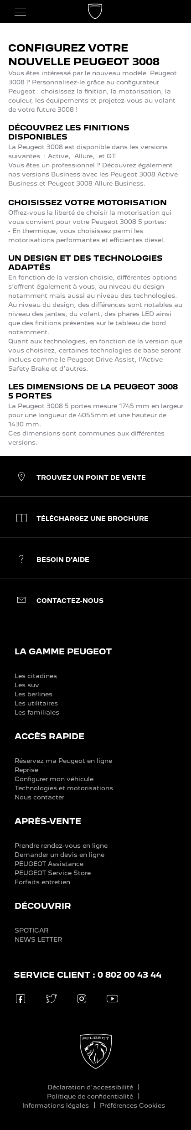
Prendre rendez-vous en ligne (61, 845)
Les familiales (37, 712)
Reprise (26, 769)
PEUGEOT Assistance (49, 863)
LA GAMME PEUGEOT (63, 651)
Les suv (27, 685)
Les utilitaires (36, 703)
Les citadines (36, 675)
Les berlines (33, 694)
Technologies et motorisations (64, 788)
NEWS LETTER (38, 939)
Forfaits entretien (42, 882)
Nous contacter (39, 797)
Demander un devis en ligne (59, 854)
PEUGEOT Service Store (53, 872)
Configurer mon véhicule (54, 779)
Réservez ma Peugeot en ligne (63, 760)
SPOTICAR (31, 930)
